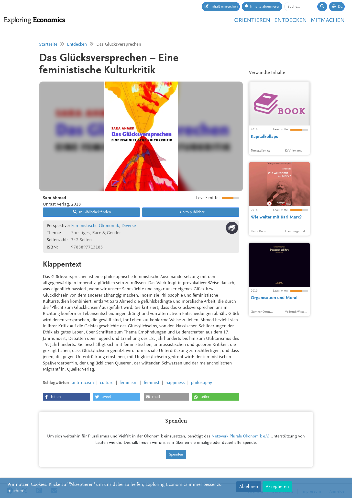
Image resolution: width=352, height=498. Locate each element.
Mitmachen (328, 20)
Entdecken (290, 20)
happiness (175, 383)
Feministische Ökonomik (95, 226)
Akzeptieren (277, 486)
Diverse (128, 226)
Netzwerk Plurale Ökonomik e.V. (240, 436)
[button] (66, 397)
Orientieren (252, 20)
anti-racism (83, 383)
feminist (151, 383)
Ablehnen (248, 486)
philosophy (201, 383)
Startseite (48, 44)
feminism (129, 383)
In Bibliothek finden (92, 212)
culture (106, 383)
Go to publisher (192, 212)
